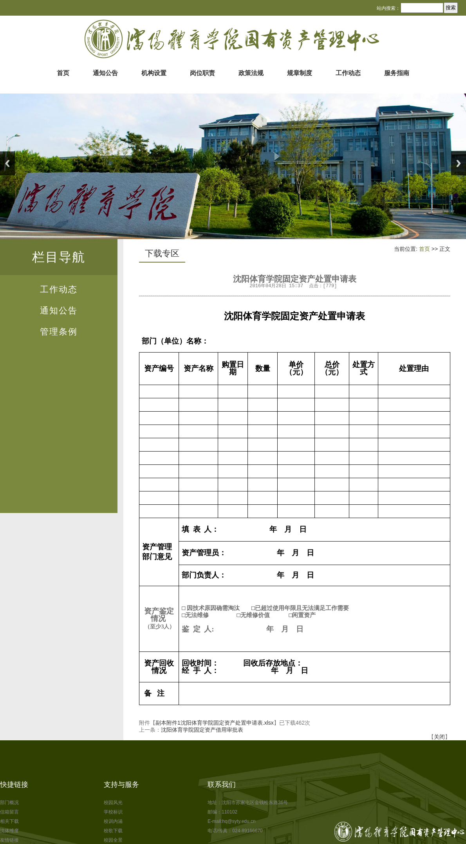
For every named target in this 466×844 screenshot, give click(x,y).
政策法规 (251, 73)
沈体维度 (9, 830)
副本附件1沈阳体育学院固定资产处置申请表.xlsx (214, 723)
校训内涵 (113, 821)
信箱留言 (9, 812)
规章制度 (299, 73)
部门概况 (9, 802)
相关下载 (9, 821)
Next (458, 163)
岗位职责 (202, 73)
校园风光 (113, 802)
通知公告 (105, 73)
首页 (63, 73)
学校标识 (113, 812)
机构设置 (153, 73)
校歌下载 (113, 830)
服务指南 (396, 73)
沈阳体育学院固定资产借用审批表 (202, 730)
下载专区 (162, 253)
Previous (7, 163)
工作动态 (348, 73)
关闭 (439, 737)
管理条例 (59, 332)
